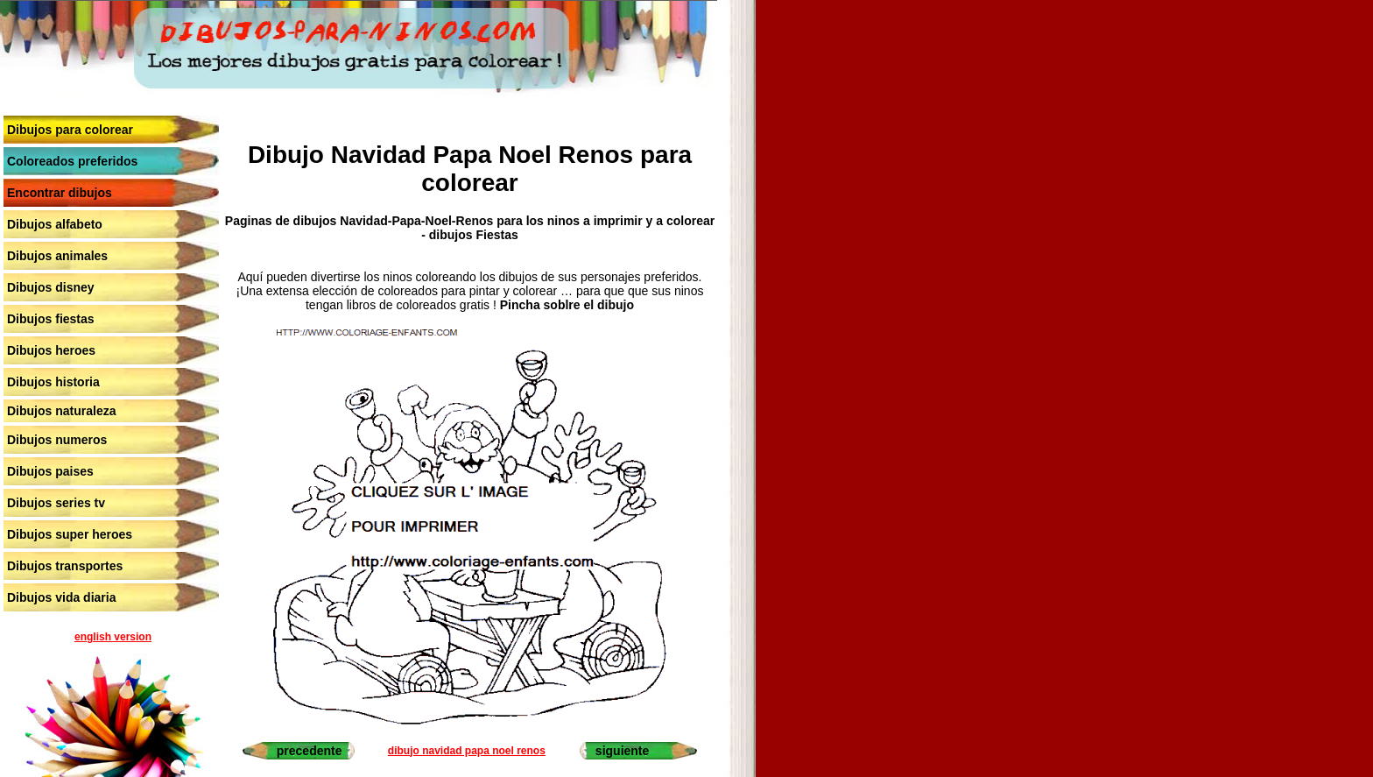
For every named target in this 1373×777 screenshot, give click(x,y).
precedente (309, 751)
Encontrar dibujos (59, 193)
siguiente (622, 751)
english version (112, 637)
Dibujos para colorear (70, 130)
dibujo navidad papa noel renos (467, 751)
